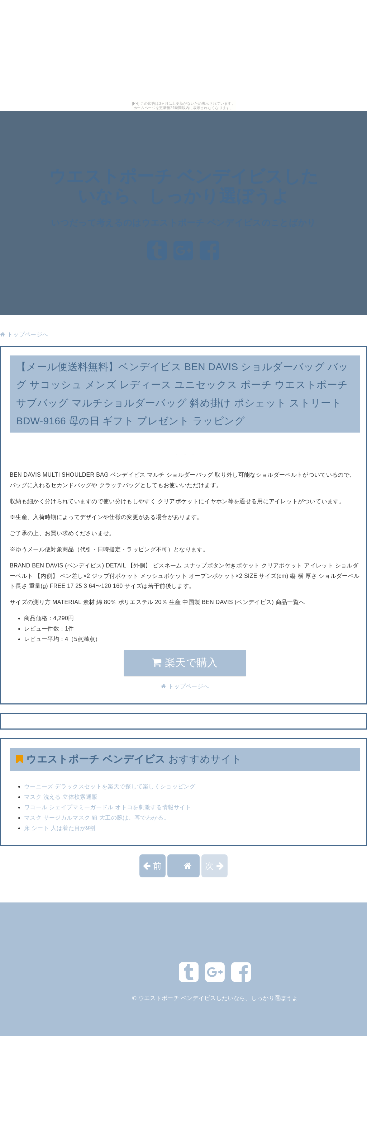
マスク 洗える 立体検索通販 (60, 797)
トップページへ (24, 334)
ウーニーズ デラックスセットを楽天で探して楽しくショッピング (109, 786)
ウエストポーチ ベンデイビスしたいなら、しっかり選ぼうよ (218, 998)
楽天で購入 (185, 662)
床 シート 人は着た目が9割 (59, 828)
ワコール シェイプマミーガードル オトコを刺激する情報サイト (107, 807)
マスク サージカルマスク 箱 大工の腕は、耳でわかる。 (97, 818)
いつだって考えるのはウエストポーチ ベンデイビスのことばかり (183, 222)
